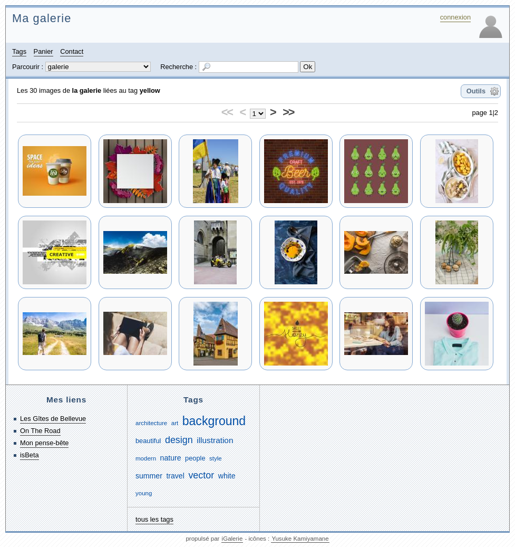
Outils (476, 91)
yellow (150, 90)
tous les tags (154, 519)
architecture (151, 423)
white (227, 476)
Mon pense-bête (44, 443)
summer (148, 476)
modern (145, 458)
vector (201, 475)
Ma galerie (41, 18)
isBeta (29, 455)
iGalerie (232, 538)
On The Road (40, 431)
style (215, 458)
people (195, 458)
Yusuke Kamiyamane (299, 538)
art (174, 423)
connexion (455, 17)
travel (175, 476)
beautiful (148, 441)
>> (288, 112)
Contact (71, 51)
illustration (215, 440)
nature (170, 458)
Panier (43, 51)
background (214, 421)
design (179, 440)
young (143, 493)
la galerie (87, 90)
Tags (19, 51)
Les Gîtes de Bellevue (53, 419)
